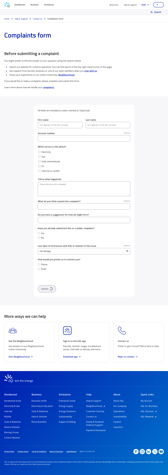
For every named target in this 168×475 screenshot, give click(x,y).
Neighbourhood (66, 74)
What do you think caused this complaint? (59, 201)
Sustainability (65, 416)
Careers (117, 421)
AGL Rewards (149, 416)
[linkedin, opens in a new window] (148, 451)
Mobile (7, 416)
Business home (39, 400)
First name (43, 119)
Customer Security (95, 411)
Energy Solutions (67, 411)
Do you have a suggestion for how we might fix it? (63, 214)
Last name (91, 119)
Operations (119, 411)
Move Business (39, 421)
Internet (8, 411)
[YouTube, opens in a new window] (161, 451)
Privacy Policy (9, 451)
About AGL (114, 5)
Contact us (91, 416)
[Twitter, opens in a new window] (155, 451)
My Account (146, 400)
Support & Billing (67, 421)
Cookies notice (22, 451)
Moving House (11, 432)
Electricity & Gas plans (42, 406)
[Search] (156, 12)
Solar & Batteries (12, 421)
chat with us (90, 70)
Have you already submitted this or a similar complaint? (66, 228)
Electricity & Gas (12, 406)
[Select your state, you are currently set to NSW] (145, 5)
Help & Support (130, 5)
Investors (118, 427)
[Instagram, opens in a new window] (142, 451)
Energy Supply (66, 406)
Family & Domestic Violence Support (95, 421)
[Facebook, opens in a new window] (136, 451)
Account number (46, 133)
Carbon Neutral (12, 437)
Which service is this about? (52, 146)
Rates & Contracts (56, 451)
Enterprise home (67, 400)
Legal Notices (71, 451)
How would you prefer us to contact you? (59, 259)
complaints (48, 87)
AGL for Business (149, 406)
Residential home (12, 400)
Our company (120, 406)
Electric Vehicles (12, 427)
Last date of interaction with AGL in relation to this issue (67, 245)
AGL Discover (149, 411)
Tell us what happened (49, 179)
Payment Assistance (96, 430)
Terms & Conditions (39, 451)
